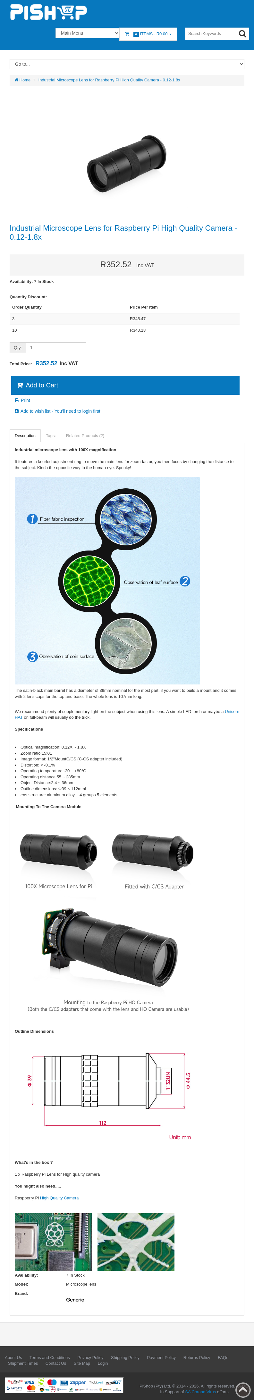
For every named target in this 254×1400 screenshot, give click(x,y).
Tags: (51, 435)
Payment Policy (161, 1357)
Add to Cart (37, 385)
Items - (148, 34)
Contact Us (56, 1363)
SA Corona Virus (200, 1391)
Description (25, 435)
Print (22, 400)
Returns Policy (196, 1357)
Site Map (82, 1363)
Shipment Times (23, 1363)
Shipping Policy (125, 1357)
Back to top (243, 1390)
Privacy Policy (90, 1357)
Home (22, 80)
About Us (13, 1357)
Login (103, 1363)
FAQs (223, 1357)
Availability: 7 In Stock (32, 281)
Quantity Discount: (28, 296)
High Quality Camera (59, 1198)
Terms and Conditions (50, 1357)
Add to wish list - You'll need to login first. (58, 411)
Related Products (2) (85, 435)
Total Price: (44, 363)
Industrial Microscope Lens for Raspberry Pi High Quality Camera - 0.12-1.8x (109, 80)
